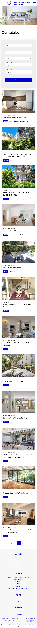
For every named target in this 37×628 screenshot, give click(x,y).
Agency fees (8, 620)
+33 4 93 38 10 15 (18, 586)
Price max (9, 69)
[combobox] (18, 45)
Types (7, 43)
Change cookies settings (19, 620)
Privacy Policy (24, 624)
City (7, 49)
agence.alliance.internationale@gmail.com (18, 588)
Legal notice (32, 618)
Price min (9, 62)
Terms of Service (32, 624)
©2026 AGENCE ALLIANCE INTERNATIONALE (15, 618)
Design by (30, 621)
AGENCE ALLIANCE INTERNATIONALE (19, 577)
